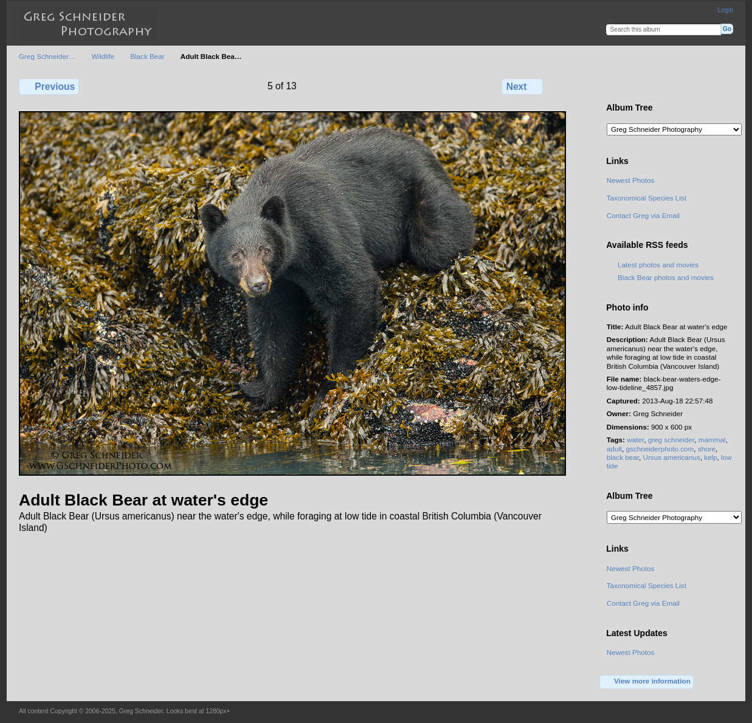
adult (614, 449)
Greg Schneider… (47, 56)
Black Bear (147, 56)
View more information (647, 682)
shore (707, 449)
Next (522, 86)
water (635, 440)
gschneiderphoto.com (660, 449)
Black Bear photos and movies (666, 277)
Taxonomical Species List (646, 198)
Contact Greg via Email (643, 215)
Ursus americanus (671, 457)
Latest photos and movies (658, 265)
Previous (49, 86)
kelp (710, 457)
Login (725, 10)
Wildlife (103, 56)
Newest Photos (631, 180)
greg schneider (671, 440)
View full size (613, 85)
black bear (623, 457)
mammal (712, 440)
